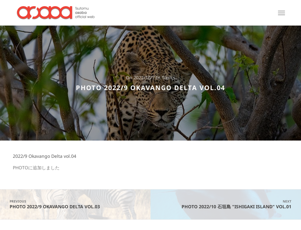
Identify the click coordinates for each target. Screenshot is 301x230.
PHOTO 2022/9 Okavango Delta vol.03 (75, 204)
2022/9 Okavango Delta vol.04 (44, 156)
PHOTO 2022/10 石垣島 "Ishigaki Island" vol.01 (225, 204)
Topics (168, 77)
